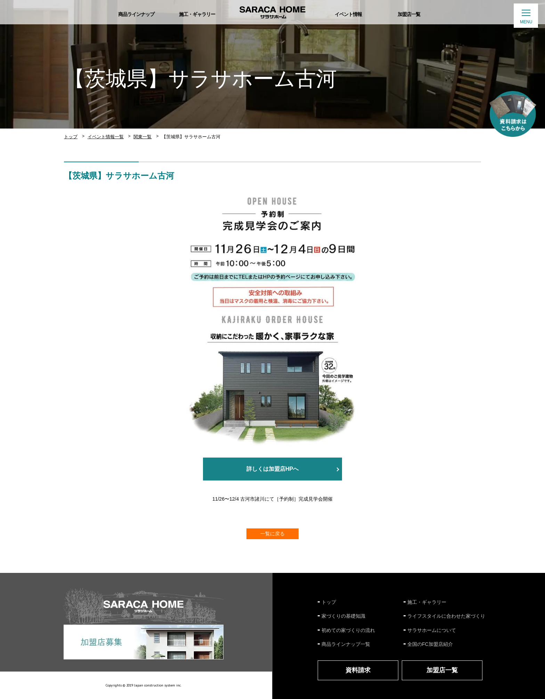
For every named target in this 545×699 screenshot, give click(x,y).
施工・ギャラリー (426, 602)
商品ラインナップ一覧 (346, 644)
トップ (71, 136)
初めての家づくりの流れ (348, 630)
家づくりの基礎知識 (343, 616)
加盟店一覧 (442, 670)
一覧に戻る (272, 533)
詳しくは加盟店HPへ (272, 469)
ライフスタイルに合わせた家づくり (446, 616)
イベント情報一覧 (106, 136)
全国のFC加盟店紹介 (430, 644)
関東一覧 (142, 136)
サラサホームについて (431, 630)
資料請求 (358, 670)
